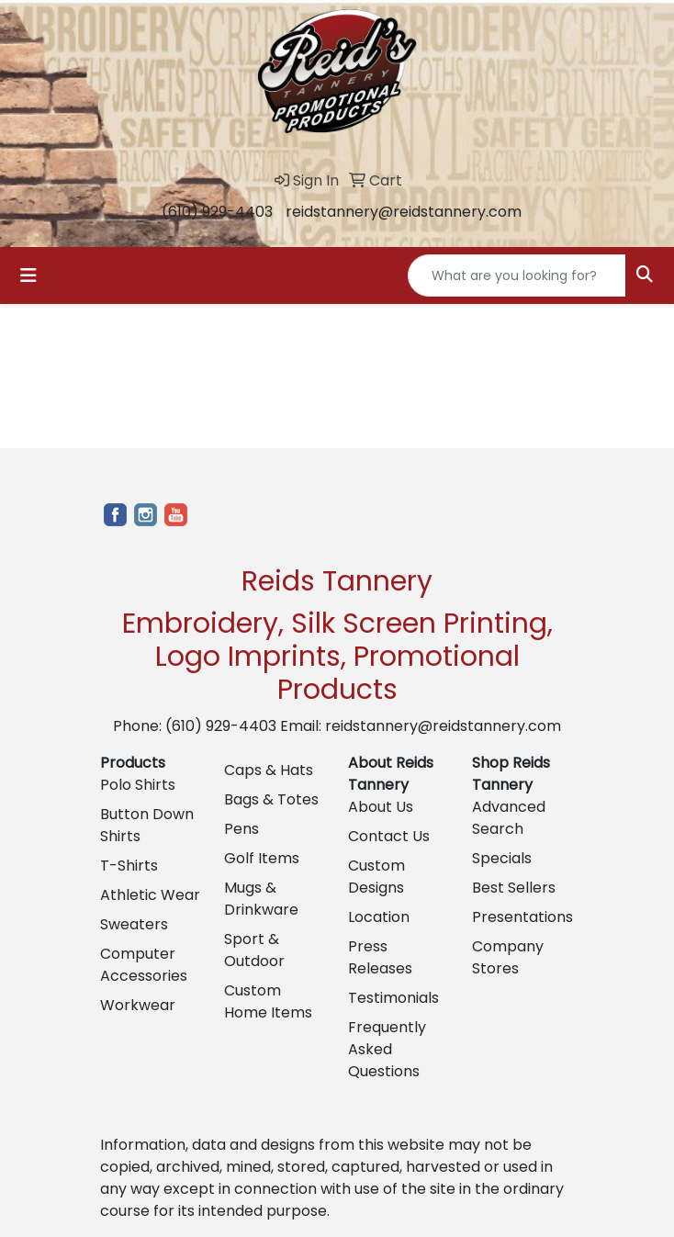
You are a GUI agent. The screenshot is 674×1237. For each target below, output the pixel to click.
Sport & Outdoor (254, 950)
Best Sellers (514, 887)
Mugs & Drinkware (261, 898)
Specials (502, 858)
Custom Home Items (268, 1001)
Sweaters (134, 924)
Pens (241, 828)
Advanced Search (508, 817)
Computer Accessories (143, 964)
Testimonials (393, 997)
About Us (380, 806)
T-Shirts (129, 865)
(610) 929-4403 (217, 211)
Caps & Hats (268, 770)
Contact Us (389, 836)
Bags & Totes (271, 799)
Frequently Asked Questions (387, 1049)
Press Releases (380, 957)
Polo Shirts (137, 784)
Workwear (137, 1005)
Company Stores (508, 957)
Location (379, 917)
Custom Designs (376, 876)
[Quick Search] (517, 275)
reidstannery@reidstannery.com (404, 211)
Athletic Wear (150, 894)
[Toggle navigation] (28, 275)
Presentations (522, 917)
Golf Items (261, 858)
